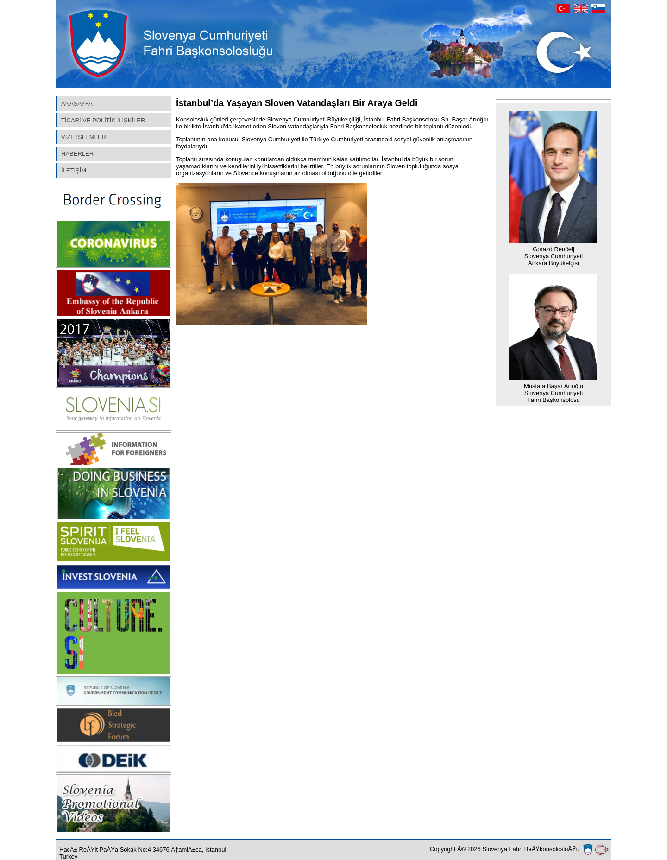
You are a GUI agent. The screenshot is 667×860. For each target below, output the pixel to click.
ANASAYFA (77, 103)
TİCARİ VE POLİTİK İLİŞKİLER (103, 120)
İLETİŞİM (73, 170)
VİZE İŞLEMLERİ (84, 137)
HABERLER (77, 153)
